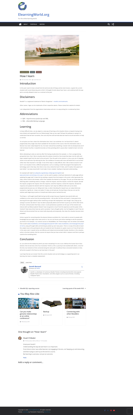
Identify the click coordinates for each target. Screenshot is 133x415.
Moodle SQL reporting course (28, 288)
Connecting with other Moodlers (73, 312)
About (26, 24)
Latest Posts (29, 262)
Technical (39, 72)
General (32, 72)
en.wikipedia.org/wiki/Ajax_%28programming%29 (47, 173)
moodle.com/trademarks (61, 101)
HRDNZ (38, 268)
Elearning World (24, 72)
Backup (46, 311)
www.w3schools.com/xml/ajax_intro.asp (31, 175)
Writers (42, 24)
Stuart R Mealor (29, 338)
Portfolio (33, 24)
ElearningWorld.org (33, 14)
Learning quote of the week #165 (74, 288)
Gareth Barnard (37, 79)
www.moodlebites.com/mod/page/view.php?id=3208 (42, 223)
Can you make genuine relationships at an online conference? (28, 314)
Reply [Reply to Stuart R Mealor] (24, 357)
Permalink (44, 341)
